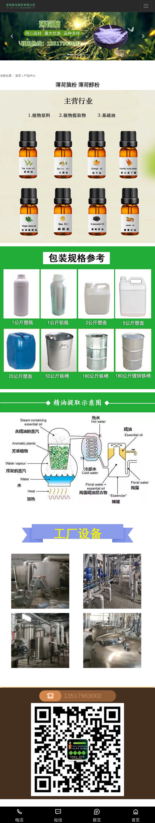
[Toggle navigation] (146, 6)
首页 (18, 75)
